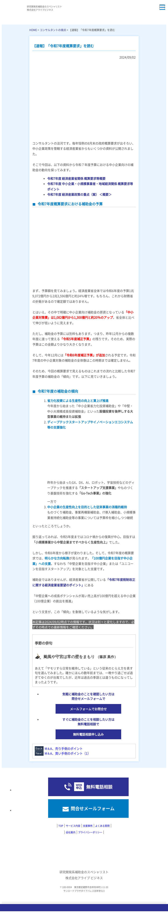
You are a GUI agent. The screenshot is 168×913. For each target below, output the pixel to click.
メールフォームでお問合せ (88, 709)
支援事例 (88, 825)
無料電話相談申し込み (88, 734)
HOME (33, 30)
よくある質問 (102, 825)
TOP (60, 825)
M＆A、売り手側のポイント (64, 748)
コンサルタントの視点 (53, 30)
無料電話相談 (99, 787)
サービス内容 (73, 825)
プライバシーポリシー (90, 832)
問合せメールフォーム (92, 808)
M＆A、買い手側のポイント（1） (68, 753)
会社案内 (70, 832)
